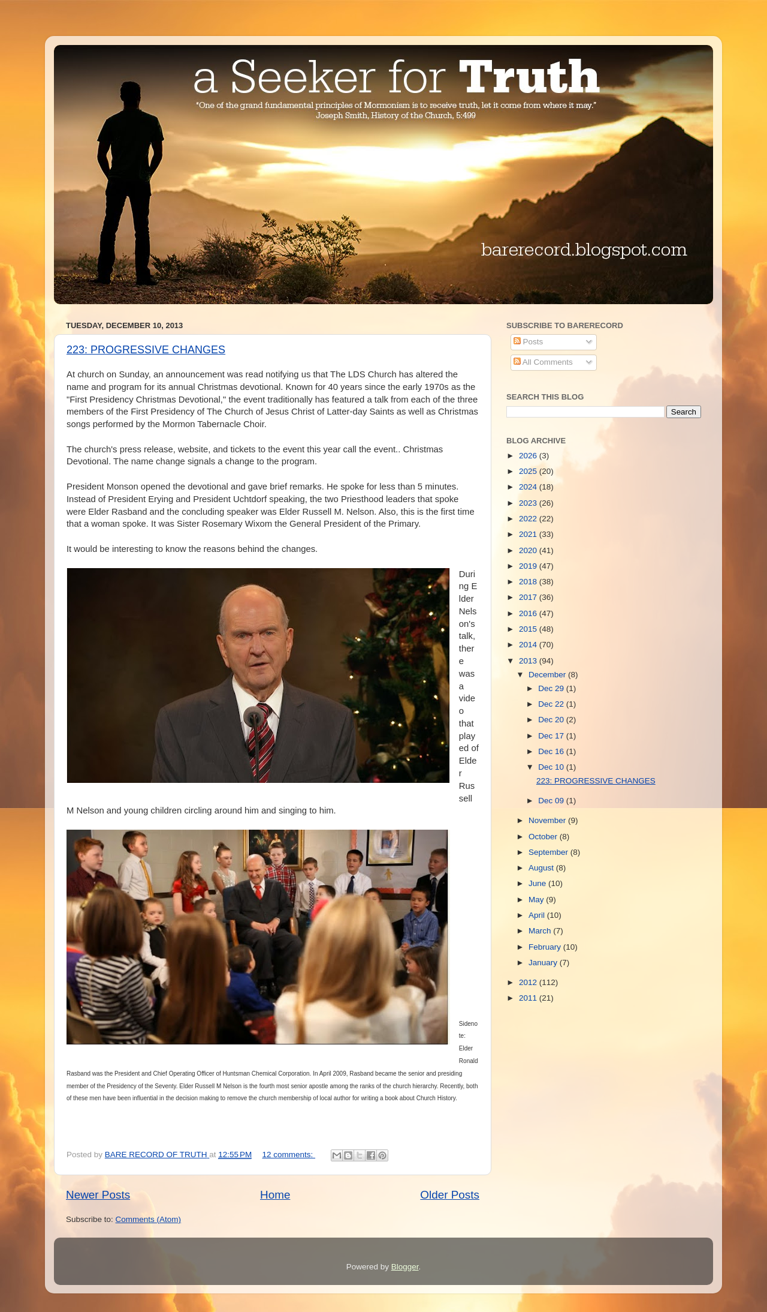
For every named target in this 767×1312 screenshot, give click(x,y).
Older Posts (449, 1194)
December (548, 674)
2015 (529, 629)
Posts (528, 341)
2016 (529, 613)
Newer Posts (98, 1194)
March (541, 930)
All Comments (543, 362)
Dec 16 (552, 751)
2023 (529, 503)
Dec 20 (552, 719)
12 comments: (289, 1154)
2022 (529, 518)
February (546, 946)
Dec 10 (552, 766)
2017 (529, 597)
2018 (529, 581)
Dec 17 (552, 735)
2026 (529, 455)
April (538, 915)
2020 (529, 550)
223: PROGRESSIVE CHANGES (146, 350)
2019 (529, 566)
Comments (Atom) (149, 1219)
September (549, 852)
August (542, 867)
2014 (529, 644)
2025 (529, 471)
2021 (529, 534)
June (538, 883)
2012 (529, 982)
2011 (529, 997)
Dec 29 (552, 688)
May (537, 899)
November (548, 820)
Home (275, 1194)
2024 (529, 486)
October (544, 836)
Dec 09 (552, 800)
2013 (529, 660)
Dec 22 (552, 703)
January (544, 962)
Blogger (405, 1266)
